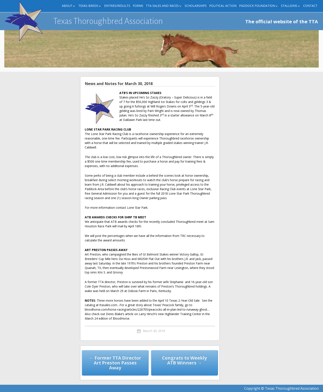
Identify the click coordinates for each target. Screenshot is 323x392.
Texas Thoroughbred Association (108, 21)
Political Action (223, 6)
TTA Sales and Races (162, 6)
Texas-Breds (88, 6)
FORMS (138, 6)
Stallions (289, 6)
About (67, 6)
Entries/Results (117, 6)
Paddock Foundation (257, 6)
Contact (310, 6)
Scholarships (196, 6)
